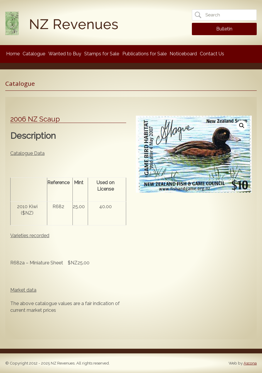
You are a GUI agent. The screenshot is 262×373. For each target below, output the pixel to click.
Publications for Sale (144, 54)
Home (13, 54)
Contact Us (212, 54)
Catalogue (34, 54)
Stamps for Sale (101, 54)
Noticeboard (183, 54)
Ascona (250, 363)
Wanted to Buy (64, 54)
